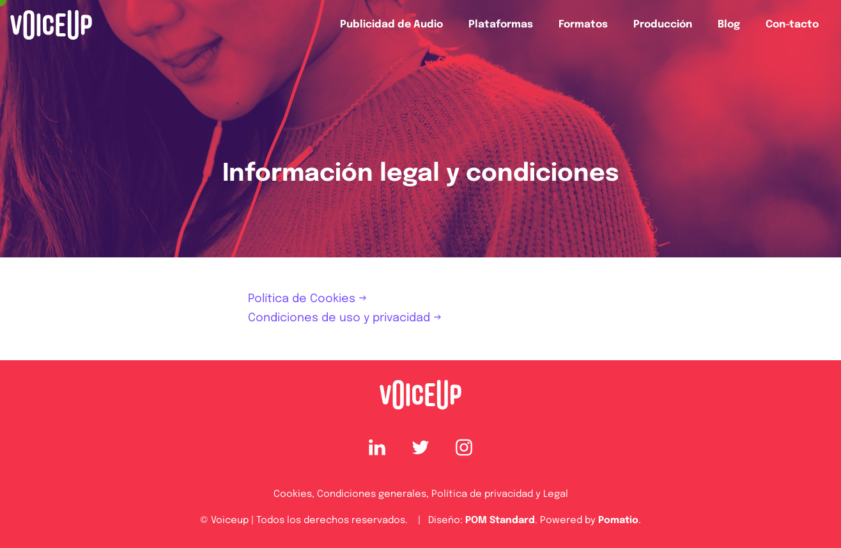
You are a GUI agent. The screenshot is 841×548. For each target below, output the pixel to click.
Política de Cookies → (307, 299)
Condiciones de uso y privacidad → (345, 318)
